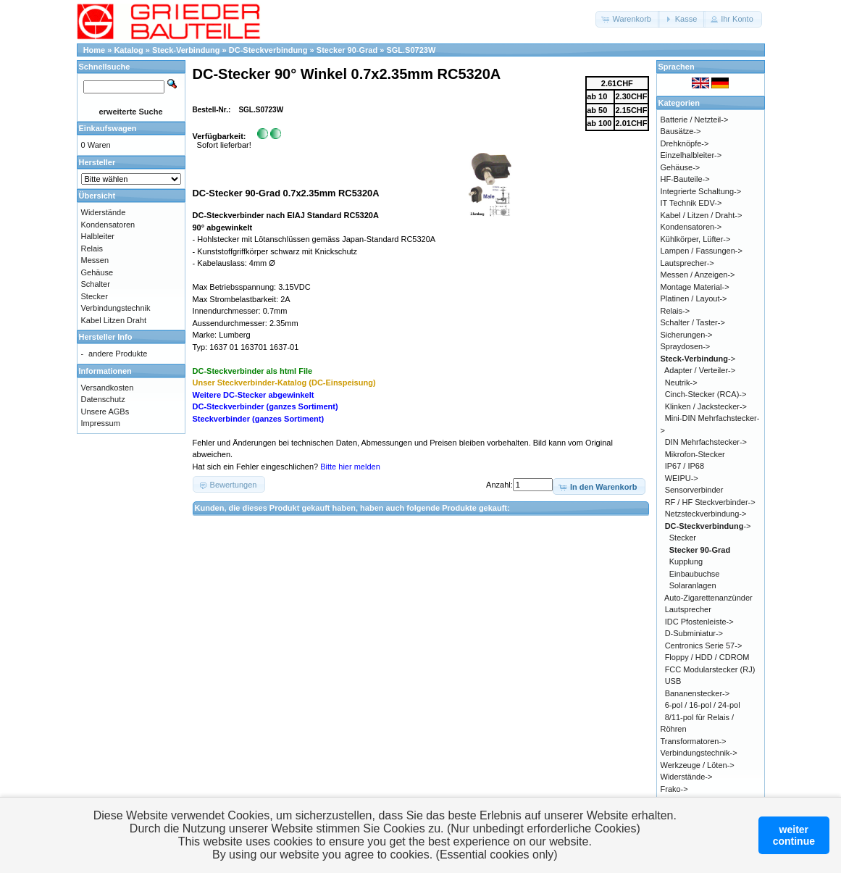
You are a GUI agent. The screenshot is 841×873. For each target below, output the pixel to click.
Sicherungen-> (687, 334)
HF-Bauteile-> (685, 179)
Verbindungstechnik (116, 308)
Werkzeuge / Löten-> (698, 765)
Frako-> (674, 789)
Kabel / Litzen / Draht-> (701, 215)
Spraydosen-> (686, 346)
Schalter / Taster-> (693, 322)
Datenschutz (103, 399)
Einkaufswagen (108, 128)
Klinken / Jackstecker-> (706, 406)
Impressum (100, 423)
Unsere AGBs (105, 411)
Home (94, 50)
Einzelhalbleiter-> (691, 155)
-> (698, 358)
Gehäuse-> (680, 167)
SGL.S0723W (410, 50)
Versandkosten (107, 387)
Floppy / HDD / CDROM (707, 657)
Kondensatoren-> (691, 226)
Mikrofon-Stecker (695, 454)
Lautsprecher (688, 609)
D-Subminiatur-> (694, 633)
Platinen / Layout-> (694, 298)
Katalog (128, 50)
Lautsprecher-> (687, 263)
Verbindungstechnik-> (699, 752)
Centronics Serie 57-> (703, 645)
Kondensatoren (108, 224)
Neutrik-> (681, 382)
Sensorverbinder (694, 489)
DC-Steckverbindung (268, 50)
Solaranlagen (692, 585)
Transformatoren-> (694, 741)
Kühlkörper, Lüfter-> (696, 239)
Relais (92, 248)
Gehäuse (97, 272)
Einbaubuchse (694, 573)
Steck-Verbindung (186, 50)
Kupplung (686, 561)
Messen (95, 260)
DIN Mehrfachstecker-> (706, 442)
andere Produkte (117, 353)
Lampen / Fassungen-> (701, 250)
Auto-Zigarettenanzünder (708, 597)
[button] (627, 19)
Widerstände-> (687, 776)
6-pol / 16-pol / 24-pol (702, 705)
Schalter (95, 284)
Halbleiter (97, 236)
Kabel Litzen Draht (114, 320)
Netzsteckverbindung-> (706, 513)
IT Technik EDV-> (691, 203)
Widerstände (103, 212)
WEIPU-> (681, 478)
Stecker (94, 296)
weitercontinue (794, 835)
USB (673, 681)
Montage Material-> (695, 287)
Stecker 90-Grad (347, 50)
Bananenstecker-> (697, 693)
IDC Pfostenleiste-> (699, 621)
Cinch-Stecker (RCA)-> (706, 394)
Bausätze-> (681, 131)
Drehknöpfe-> (685, 143)
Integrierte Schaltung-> (701, 191)
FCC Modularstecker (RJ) (710, 669)
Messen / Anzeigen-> (698, 274)
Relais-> (675, 310)
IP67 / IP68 (684, 465)
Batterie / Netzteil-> (695, 119)
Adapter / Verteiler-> (699, 370)
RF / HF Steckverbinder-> (710, 502)
